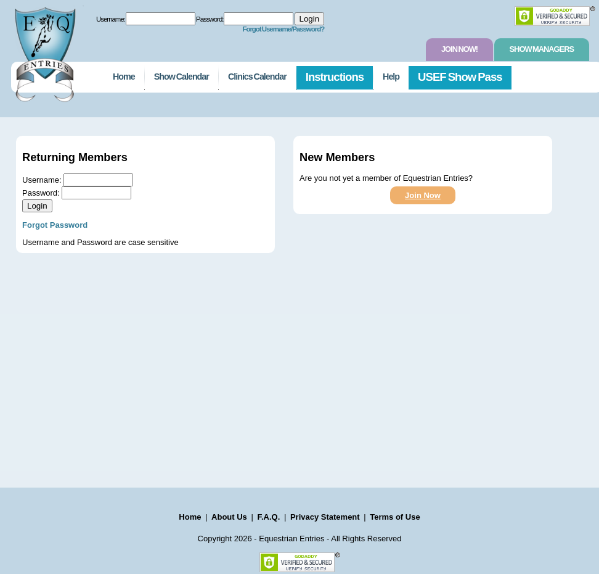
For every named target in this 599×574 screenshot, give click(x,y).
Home (124, 76)
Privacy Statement (325, 517)
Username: (110, 19)
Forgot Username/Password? (283, 29)
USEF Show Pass (460, 76)
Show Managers (542, 49)
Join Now (423, 195)
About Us (229, 517)
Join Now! (459, 49)
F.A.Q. (268, 517)
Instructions (335, 76)
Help (391, 76)
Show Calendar (181, 76)
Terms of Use (395, 517)
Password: (209, 19)
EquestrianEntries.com (44, 51)
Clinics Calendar (257, 76)
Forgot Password (55, 225)
